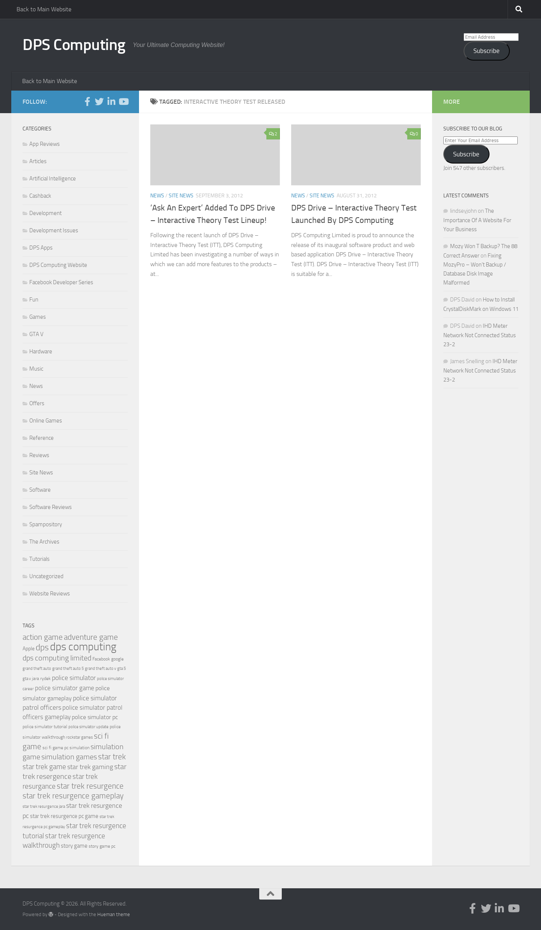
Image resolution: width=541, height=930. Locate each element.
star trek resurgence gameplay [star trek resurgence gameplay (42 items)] (73, 795)
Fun (33, 299)
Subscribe (486, 51)
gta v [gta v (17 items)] (27, 678)
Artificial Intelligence (52, 178)
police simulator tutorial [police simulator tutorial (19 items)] (45, 726)
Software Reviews (50, 507)
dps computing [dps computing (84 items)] (83, 646)
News (157, 195)
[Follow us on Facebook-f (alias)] (87, 101)
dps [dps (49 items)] (42, 647)
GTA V (36, 334)
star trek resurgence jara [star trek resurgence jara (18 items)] (44, 806)
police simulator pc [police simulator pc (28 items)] (95, 717)
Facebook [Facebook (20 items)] (101, 659)
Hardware (40, 351)
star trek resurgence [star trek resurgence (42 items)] (90, 786)
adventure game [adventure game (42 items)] (91, 637)
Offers (36, 403)
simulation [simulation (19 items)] (79, 747)
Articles (38, 161)
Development (45, 213)
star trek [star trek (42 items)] (112, 756)
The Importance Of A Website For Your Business (477, 220)
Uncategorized (46, 576)
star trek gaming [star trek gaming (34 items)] (90, 767)
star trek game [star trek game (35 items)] (44, 766)
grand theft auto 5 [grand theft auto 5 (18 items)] (68, 668)
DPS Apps (41, 247)
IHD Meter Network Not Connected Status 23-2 (479, 335)
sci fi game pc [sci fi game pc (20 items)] (55, 747)
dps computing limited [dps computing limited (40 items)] (57, 657)
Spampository (45, 524)
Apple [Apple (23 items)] (29, 648)
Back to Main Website (44, 9)
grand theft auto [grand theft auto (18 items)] (37, 668)
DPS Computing (74, 44)
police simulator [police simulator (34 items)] (74, 678)
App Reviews (44, 144)
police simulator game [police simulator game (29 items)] (64, 688)
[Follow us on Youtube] (123, 101)
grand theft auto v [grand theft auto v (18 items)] (100, 668)
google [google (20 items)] (117, 659)
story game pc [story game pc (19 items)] (102, 846)
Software (40, 489)
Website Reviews (49, 593)
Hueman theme (113, 914)
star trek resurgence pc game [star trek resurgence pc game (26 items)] (64, 816)
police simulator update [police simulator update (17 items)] (88, 726)
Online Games (45, 420)
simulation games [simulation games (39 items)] (69, 756)
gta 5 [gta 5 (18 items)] (121, 668)
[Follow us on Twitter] (99, 101)
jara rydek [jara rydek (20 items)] (41, 678)
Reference (41, 438)
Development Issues (53, 230)
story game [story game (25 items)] (74, 845)
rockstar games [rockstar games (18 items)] (79, 737)
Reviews (39, 455)
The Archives (44, 541)
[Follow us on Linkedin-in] (111, 101)
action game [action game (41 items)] (43, 637)
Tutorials (39, 559)
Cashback (40, 195)
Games (37, 317)
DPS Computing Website (58, 265)
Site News (181, 195)
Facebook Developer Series (61, 282)
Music (36, 368)
